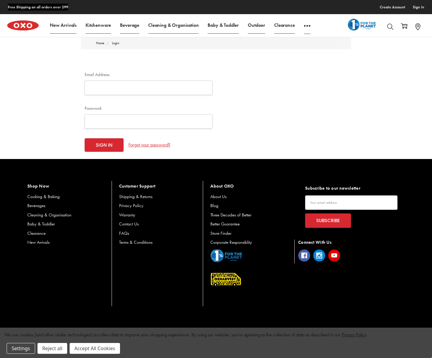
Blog (214, 206)
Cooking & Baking (43, 197)
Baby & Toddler (223, 25)
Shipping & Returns (135, 197)
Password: (93, 108)
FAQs (124, 233)
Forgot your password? (149, 145)
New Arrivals (63, 25)
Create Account (392, 7)
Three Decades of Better (230, 215)
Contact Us (129, 224)
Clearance (284, 25)
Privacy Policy (131, 206)
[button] (226, 255)
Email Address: (97, 75)
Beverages (36, 206)
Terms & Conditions (135, 242)
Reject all (52, 348)
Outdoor (256, 25)
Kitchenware (98, 25)
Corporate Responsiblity (231, 242)
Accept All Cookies (94, 348)
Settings (21, 348)
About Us (218, 197)
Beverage (129, 25)
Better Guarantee (225, 224)
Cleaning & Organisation (173, 25)
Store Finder (220, 233)
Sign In (418, 7)
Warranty (127, 215)
